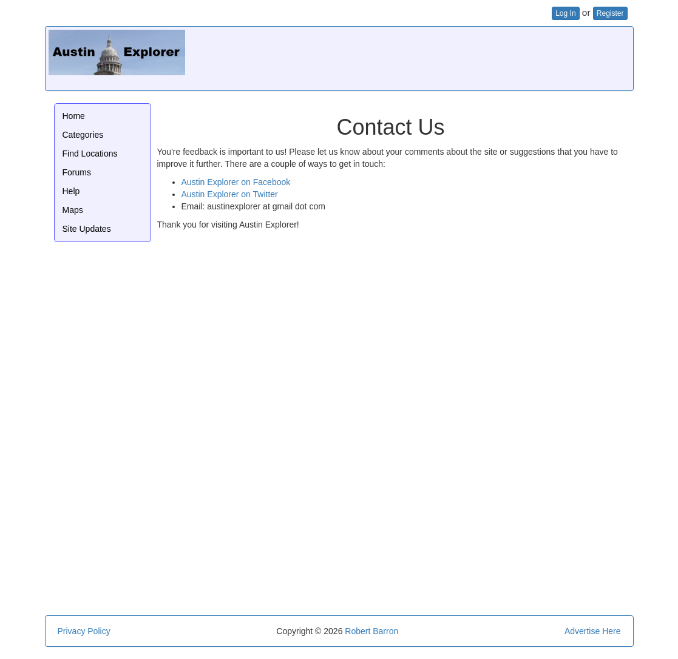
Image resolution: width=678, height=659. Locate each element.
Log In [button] (565, 13)
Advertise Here (592, 631)
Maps (73, 210)
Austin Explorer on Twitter (229, 194)
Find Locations (90, 153)
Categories (83, 135)
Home (74, 116)
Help (71, 191)
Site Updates (87, 229)
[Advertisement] (409, 57)
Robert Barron (371, 631)
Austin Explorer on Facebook (236, 182)
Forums (77, 172)
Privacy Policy (84, 631)
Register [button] (610, 13)
